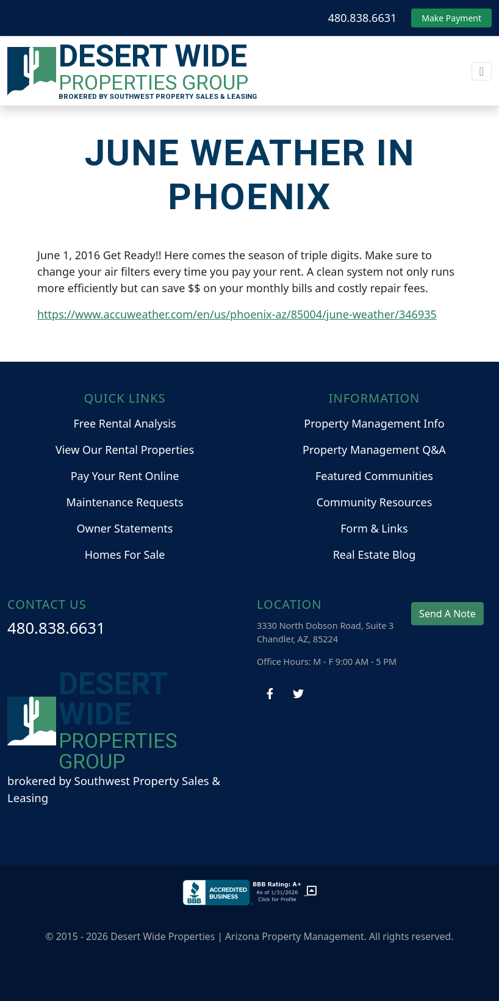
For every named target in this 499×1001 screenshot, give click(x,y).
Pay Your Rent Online (125, 475)
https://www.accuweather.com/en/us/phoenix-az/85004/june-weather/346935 (237, 314)
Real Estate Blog (374, 554)
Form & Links (373, 528)
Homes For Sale (125, 554)
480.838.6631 (362, 17)
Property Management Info (374, 423)
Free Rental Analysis (124, 423)
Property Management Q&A (374, 449)
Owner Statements (125, 528)
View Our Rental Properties (125, 449)
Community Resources (375, 502)
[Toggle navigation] (482, 71)
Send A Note (447, 613)
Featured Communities (374, 475)
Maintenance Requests (124, 502)
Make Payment (451, 18)
